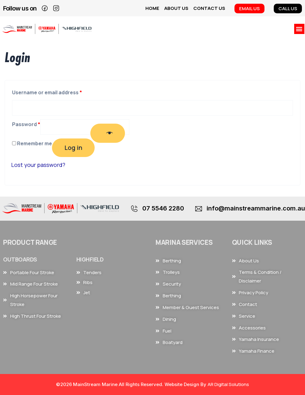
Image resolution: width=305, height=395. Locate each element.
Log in (73, 147)
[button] (299, 28)
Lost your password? (38, 164)
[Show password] (107, 133)
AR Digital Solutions (228, 384)
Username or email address (47, 91)
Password (26, 123)
